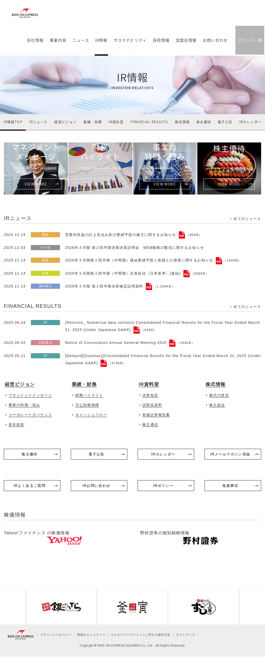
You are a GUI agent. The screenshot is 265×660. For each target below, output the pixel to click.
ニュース (80, 45)
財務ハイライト (100, 156)
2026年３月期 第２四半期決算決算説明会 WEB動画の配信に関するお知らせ (134, 248)
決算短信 (150, 395)
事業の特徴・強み (165, 156)
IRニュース (38, 121)
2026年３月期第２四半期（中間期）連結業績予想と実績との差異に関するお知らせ (140, 260)
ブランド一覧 (249, 44)
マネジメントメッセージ (36, 156)
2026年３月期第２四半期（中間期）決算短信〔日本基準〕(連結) (123, 273)
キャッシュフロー (91, 415)
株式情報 (182, 121)
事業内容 (57, 45)
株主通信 (150, 424)
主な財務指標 (87, 405)
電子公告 (225, 121)
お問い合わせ (214, 45)
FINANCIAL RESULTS (149, 121)
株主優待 (203, 121)
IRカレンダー (250, 121)
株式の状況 (219, 395)
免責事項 (230, 486)
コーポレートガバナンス (30, 415)
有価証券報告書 (156, 415)
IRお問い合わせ (96, 486)
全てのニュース (247, 219)
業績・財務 (92, 121)
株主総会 (217, 405)
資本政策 (16, 424)
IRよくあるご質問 (30, 486)
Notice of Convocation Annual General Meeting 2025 (116, 343)
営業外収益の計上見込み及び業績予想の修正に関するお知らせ (121, 235)
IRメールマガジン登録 (230, 454)
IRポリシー (163, 486)
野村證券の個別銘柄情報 (164, 533)
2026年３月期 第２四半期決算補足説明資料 (105, 286)
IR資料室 (116, 121)
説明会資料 (152, 405)
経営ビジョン (65, 121)
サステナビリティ (129, 45)
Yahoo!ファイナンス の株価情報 (36, 533)
